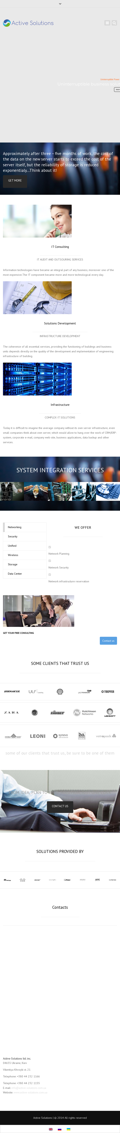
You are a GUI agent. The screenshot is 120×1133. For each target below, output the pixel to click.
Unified (12, 545)
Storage (12, 564)
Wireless (13, 555)
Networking (14, 527)
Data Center (15, 573)
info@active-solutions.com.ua (28, 1088)
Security (12, 536)
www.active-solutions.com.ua (30, 1092)
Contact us (108, 641)
